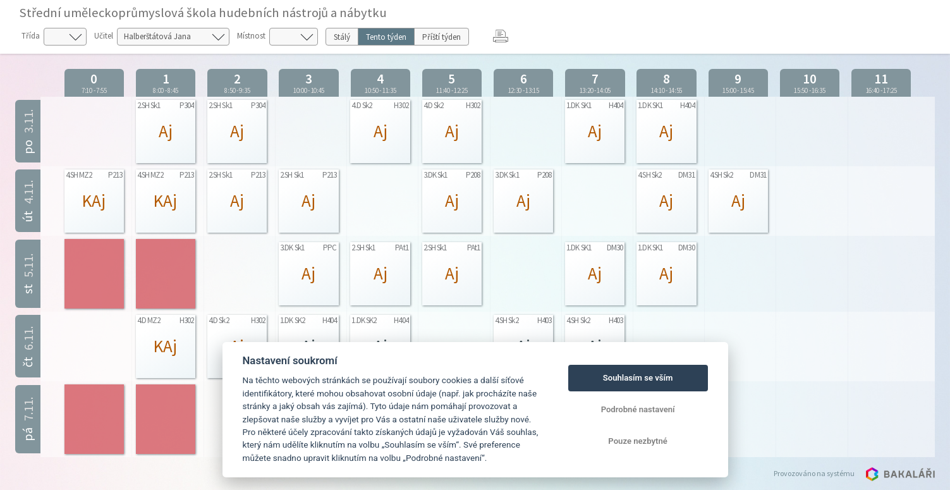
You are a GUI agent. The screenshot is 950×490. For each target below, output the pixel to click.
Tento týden (386, 37)
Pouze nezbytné (637, 441)
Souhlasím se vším (638, 378)
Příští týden (441, 37)
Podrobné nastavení (638, 409)
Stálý (342, 37)
